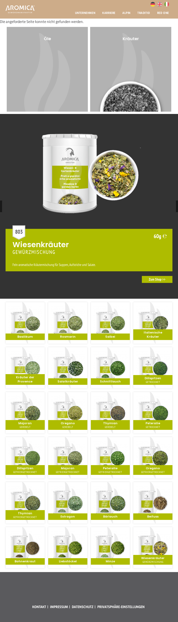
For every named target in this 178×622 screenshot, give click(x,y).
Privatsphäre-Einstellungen (121, 607)
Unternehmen (85, 13)
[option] (130, 69)
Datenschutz (82, 607)
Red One (163, 13)
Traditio (143, 13)
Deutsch (152, 4)
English (159, 4)
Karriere (108, 13)
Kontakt (39, 607)
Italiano (166, 4)
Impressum (59, 607)
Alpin (126, 13)
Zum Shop (155, 279)
